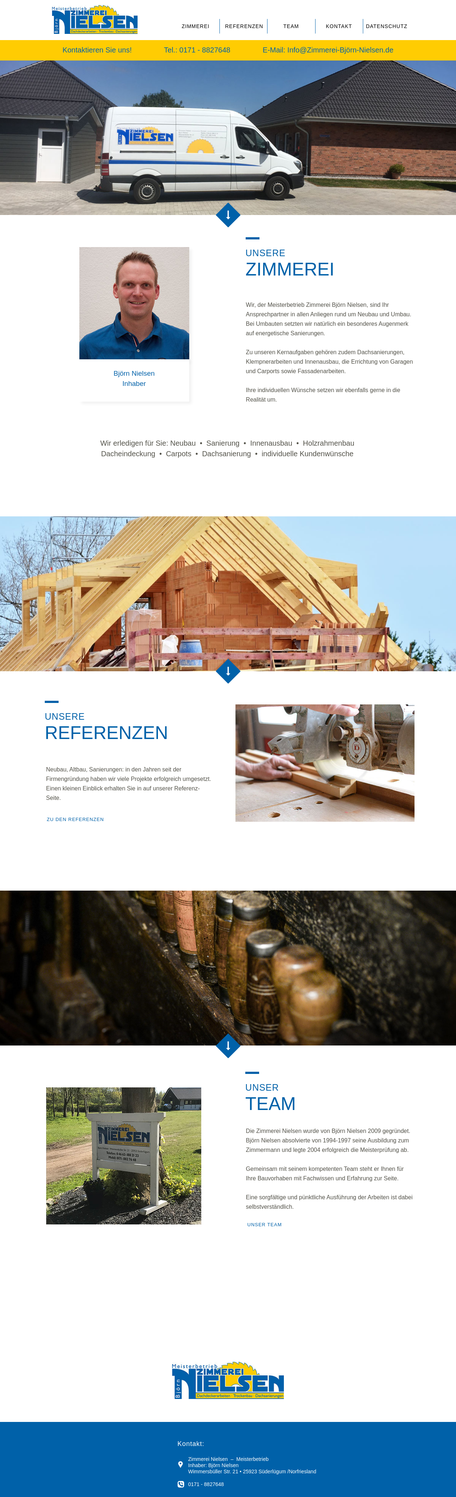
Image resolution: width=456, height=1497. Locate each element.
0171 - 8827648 (206, 50)
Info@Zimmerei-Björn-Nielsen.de (341, 50)
